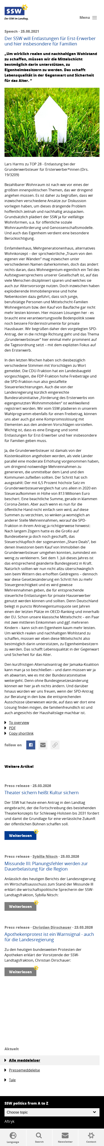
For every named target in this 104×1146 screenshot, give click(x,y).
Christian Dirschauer (52, 927)
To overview (16, 722)
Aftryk (9, 1121)
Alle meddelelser (22, 1060)
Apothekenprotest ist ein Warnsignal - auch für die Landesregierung (49, 937)
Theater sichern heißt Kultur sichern (41, 792)
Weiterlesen (22, 834)
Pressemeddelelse (22, 1070)
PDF (10, 728)
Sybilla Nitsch (45, 856)
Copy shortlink (18, 733)
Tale (10, 1080)
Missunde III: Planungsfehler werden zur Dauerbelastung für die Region (46, 866)
